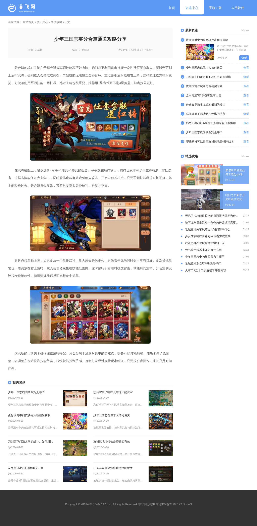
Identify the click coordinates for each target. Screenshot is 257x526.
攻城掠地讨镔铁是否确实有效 (111, 441)
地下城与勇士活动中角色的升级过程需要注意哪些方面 (214, 222)
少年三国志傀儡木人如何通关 (111, 415)
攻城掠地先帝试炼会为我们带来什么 (207, 229)
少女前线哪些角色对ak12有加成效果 (207, 236)
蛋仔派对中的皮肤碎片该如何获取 (29, 415)
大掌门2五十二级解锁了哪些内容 (205, 270)
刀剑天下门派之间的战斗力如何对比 (30, 441)
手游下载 (215, 8)
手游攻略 (56, 22)
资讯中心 (192, 8)
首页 (172, 8)
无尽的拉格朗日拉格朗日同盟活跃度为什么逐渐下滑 (214, 215)
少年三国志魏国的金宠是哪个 (26, 392)
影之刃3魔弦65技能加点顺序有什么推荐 (211, 123)
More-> (245, 30)
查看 (244, 57)
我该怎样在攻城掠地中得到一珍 (204, 243)
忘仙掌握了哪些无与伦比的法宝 (113, 392)
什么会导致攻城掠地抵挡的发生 (113, 468)
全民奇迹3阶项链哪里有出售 (25, 468)
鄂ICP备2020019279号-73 (175, 504)
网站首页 (28, 22)
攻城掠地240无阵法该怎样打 (203, 263)
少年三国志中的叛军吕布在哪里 (204, 256)
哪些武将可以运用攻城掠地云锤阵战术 (210, 141)
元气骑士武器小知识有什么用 (203, 249)
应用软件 (237, 8)
